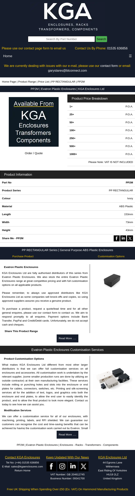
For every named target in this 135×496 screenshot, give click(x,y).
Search (101, 39)
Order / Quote (34, 153)
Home (7, 56)
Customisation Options (111, 256)
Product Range (27, 81)
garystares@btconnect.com (67, 70)
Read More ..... (67, 338)
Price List (43, 81)
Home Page (9, 81)
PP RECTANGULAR (63, 81)
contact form (109, 65)
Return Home (22, 470)
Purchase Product (23, 256)
